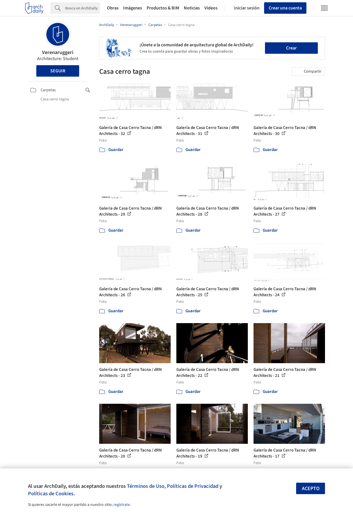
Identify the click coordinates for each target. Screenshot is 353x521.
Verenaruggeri (57, 52)
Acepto (311, 488)
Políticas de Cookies (50, 493)
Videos (211, 8)
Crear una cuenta (285, 8)
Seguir (57, 71)
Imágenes (132, 8)
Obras (113, 8)
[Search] (82, 8)
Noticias (192, 8)
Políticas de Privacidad (192, 486)
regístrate (121, 505)
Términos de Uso (145, 486)
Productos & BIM (163, 8)
